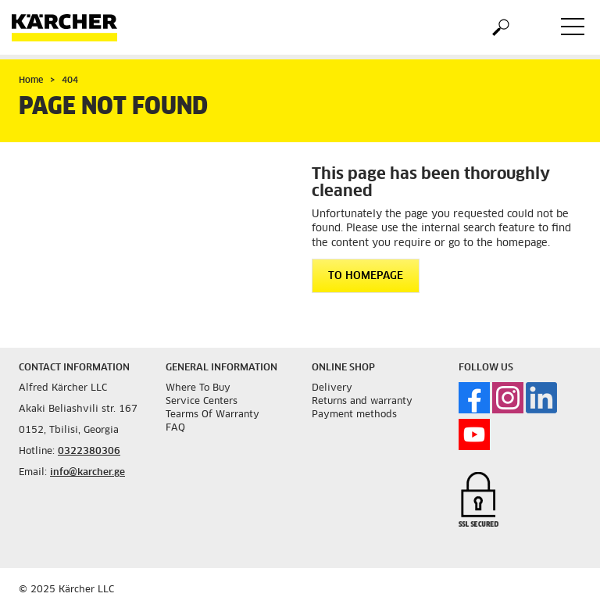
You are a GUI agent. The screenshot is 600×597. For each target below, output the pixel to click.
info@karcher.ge (87, 472)
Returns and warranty (362, 401)
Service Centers (202, 401)
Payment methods (354, 415)
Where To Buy (198, 388)
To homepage (365, 276)
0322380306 (89, 451)
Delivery (332, 388)
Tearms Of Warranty (212, 415)
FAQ (175, 428)
